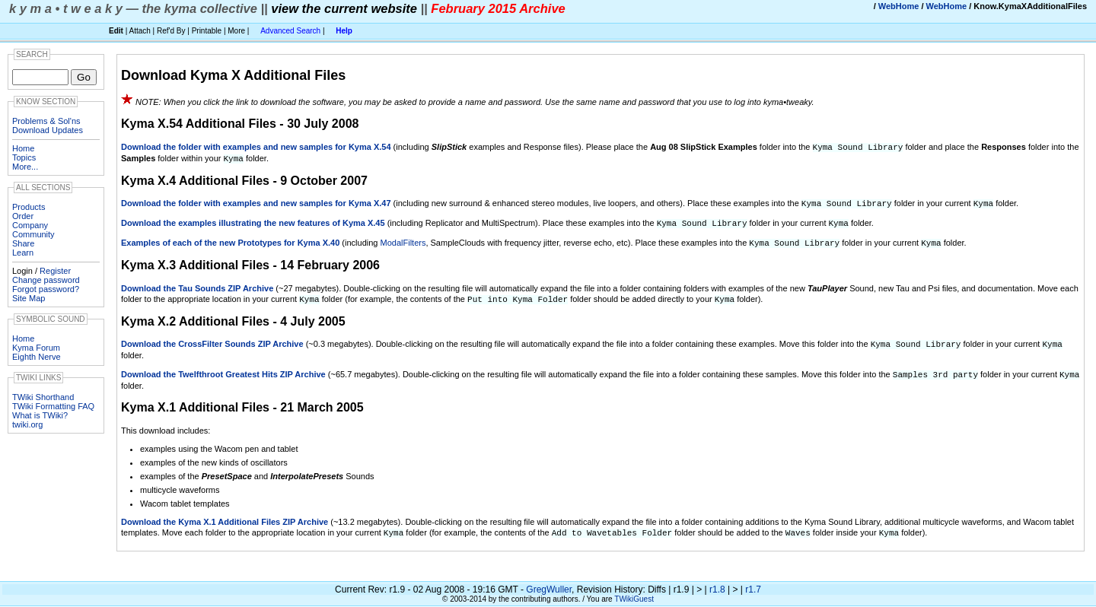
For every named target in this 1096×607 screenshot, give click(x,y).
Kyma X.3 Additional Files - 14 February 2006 (250, 261)
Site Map (28, 298)
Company (30, 225)
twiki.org (27, 424)
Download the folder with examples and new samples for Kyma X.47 (256, 201)
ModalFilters (403, 239)
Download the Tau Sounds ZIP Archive (197, 284)
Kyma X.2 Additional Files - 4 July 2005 (233, 316)
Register (55, 270)
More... (25, 166)
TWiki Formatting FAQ (53, 406)
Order (22, 216)
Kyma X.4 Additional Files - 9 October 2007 (244, 179)
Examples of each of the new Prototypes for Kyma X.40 (230, 239)
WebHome (898, 6)
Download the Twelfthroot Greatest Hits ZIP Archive (223, 368)
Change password (46, 279)
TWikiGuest (634, 592)
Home (23, 148)
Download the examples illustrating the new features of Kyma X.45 (253, 220)
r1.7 (753, 582)
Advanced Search (290, 31)
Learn (22, 252)
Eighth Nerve (36, 356)
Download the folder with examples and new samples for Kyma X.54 (256, 146)
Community (33, 234)
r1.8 (717, 582)
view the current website (344, 8)
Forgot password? (45, 289)
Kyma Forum (36, 347)
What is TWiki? (40, 415)
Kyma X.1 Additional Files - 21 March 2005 (242, 401)
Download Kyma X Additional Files (233, 75)
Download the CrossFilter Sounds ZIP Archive (212, 339)
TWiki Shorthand (43, 397)
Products (28, 206)
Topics (24, 157)
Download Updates (47, 130)
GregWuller (549, 582)
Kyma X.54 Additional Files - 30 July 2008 (239, 123)
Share (23, 243)
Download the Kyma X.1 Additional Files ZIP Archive (224, 515)
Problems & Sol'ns (46, 121)
